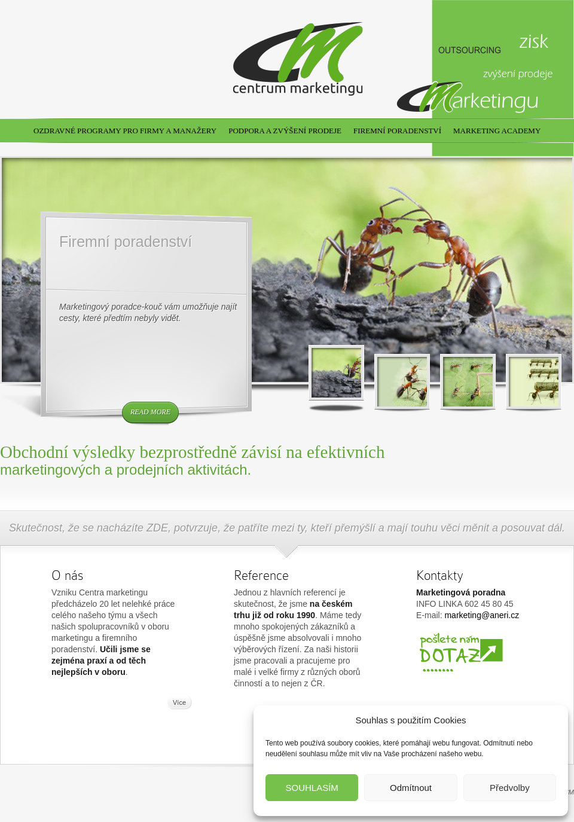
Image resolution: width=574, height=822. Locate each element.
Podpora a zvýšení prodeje (284, 130)
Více (179, 702)
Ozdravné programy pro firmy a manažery (124, 130)
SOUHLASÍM (311, 788)
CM (569, 792)
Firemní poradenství (397, 130)
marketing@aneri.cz (481, 615)
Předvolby (510, 788)
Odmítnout (411, 788)
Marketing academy (497, 130)
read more (150, 412)
